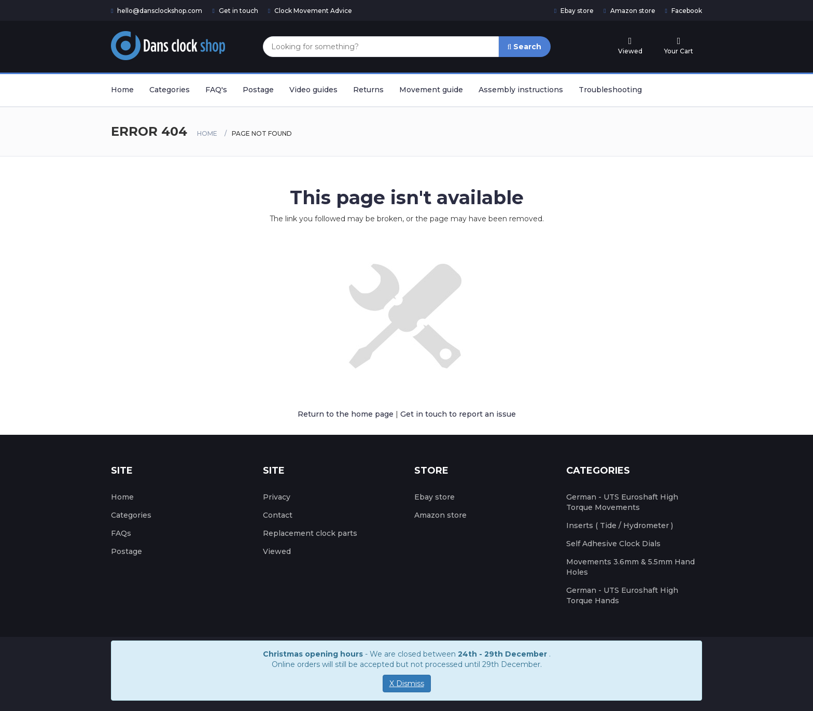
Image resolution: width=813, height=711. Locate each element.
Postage (258, 89)
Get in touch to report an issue (458, 414)
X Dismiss (406, 683)
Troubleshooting (610, 89)
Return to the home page (346, 414)
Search (525, 46)
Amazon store (629, 11)
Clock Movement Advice (310, 11)
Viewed (277, 551)
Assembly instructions (521, 89)
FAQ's (216, 89)
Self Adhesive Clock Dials (613, 543)
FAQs (121, 533)
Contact (277, 515)
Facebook (683, 11)
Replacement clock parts (310, 533)
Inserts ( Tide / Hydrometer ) (619, 525)
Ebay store (574, 11)
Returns (368, 89)
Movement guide (431, 89)
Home (122, 89)
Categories (169, 89)
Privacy (276, 497)
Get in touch (235, 11)
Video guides (313, 89)
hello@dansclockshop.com (156, 11)
